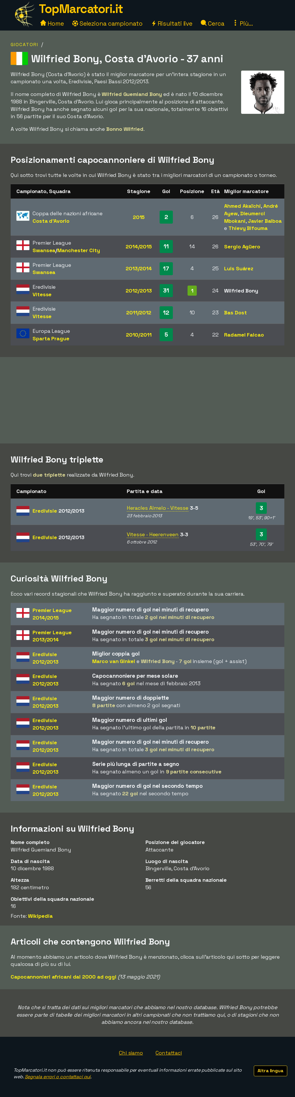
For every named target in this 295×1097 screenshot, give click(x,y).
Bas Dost (235, 312)
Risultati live (172, 23)
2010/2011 (138, 334)
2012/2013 (139, 290)
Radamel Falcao (244, 334)
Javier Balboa (265, 221)
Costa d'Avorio (51, 221)
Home (52, 23)
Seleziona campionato (107, 23)
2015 (139, 217)
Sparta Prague (51, 338)
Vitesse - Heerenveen (153, 534)
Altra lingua (270, 1071)
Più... (242, 23)
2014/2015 (139, 246)
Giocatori (24, 44)
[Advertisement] (147, 400)
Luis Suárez (238, 268)
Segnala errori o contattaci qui (58, 1077)
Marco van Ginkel (113, 661)
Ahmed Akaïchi (242, 206)
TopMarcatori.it (81, 8)
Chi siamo (131, 1052)
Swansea (44, 250)
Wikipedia (40, 916)
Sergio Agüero (242, 246)
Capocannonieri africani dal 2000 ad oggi (63, 976)
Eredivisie (58, 510)
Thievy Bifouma (248, 228)
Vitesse (42, 294)
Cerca (212, 23)
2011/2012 (138, 312)
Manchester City (78, 250)
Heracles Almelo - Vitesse (158, 508)
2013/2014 (139, 268)
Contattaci (169, 1052)
